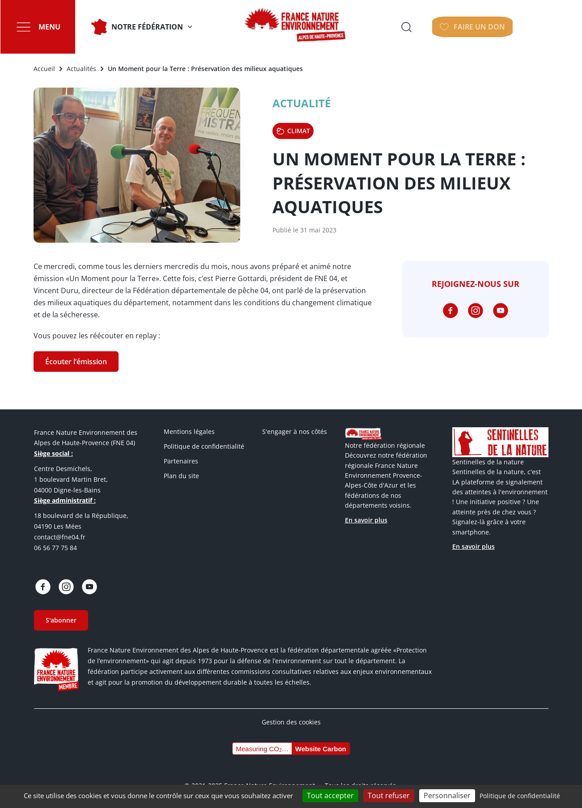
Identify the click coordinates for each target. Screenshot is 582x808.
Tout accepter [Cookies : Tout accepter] (330, 795)
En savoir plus (366, 520)
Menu (49, 27)
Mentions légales (189, 431)
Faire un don (541, 27)
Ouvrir (472, 27)
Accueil (44, 68)
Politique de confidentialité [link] (520, 795)
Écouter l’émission (76, 361)
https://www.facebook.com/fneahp (450, 311)
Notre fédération (147, 27)
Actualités (81, 68)
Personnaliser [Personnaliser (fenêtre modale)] (447, 795)
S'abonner (61, 620)
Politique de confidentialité (204, 446)
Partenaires (181, 461)
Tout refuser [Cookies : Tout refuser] (389, 795)
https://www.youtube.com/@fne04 (501, 311)
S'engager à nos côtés (294, 431)
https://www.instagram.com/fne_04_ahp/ (475, 311)
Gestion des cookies (291, 722)
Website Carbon (320, 749)
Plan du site (181, 475)
